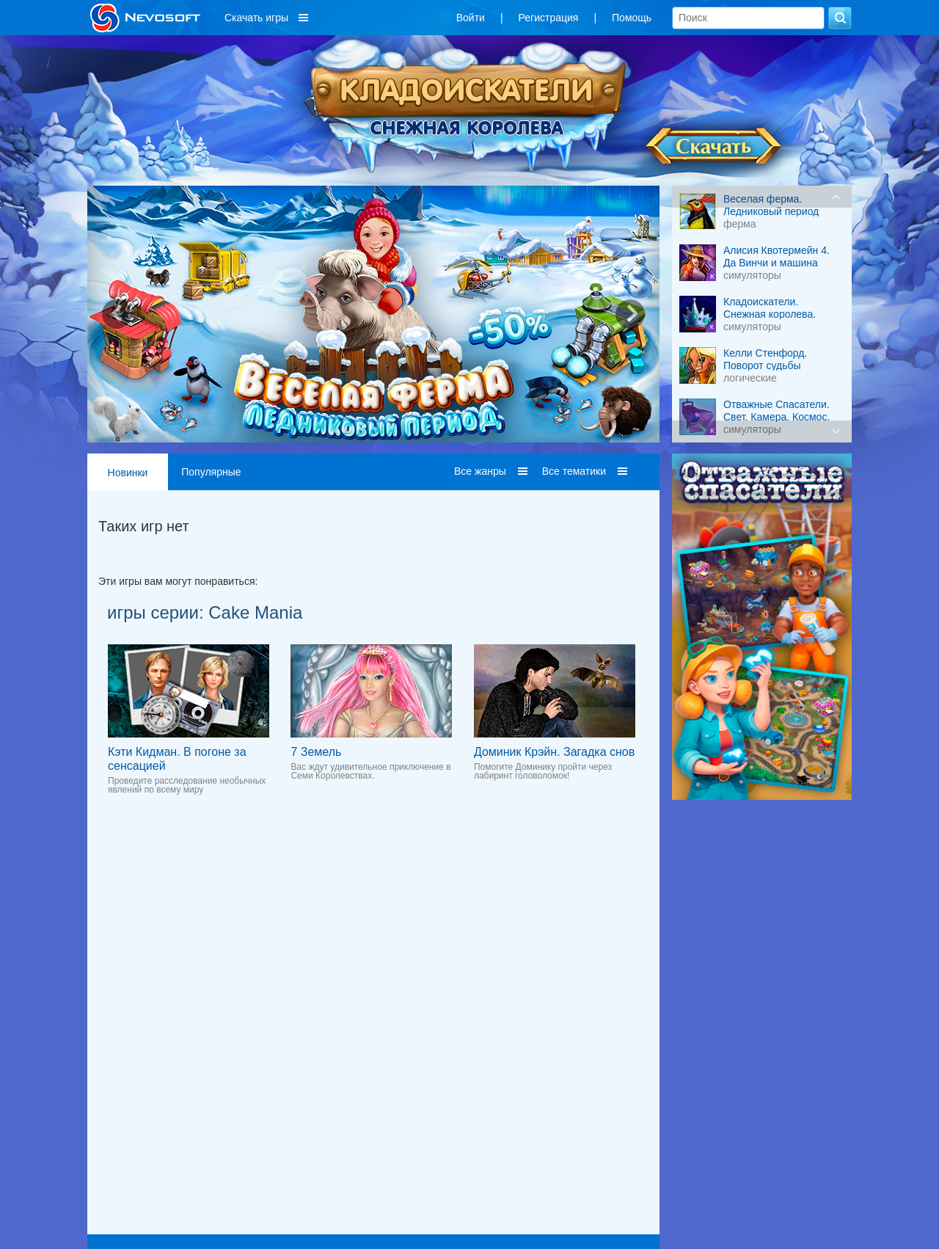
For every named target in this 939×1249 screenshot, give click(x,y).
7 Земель (316, 752)
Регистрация (549, 17)
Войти (470, 17)
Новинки (128, 472)
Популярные (211, 472)
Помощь (631, 17)
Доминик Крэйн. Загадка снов (554, 752)
